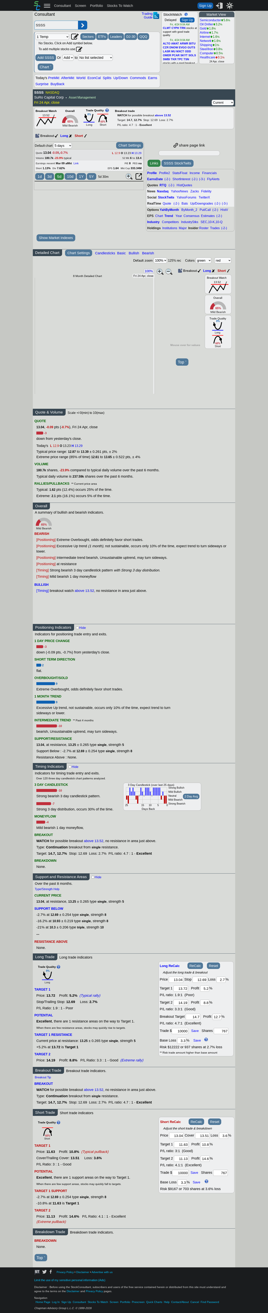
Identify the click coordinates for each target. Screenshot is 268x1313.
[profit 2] (204, 1003)
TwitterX (204, 197)
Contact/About (180, 1302)
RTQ (163, 185)
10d (70, 176)
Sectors (88, 36)
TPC (180, 59)
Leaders (116, 36)
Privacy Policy (65, 1272)
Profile (152, 173)
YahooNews (179, 191)
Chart (45, 67)
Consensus (191, 216)
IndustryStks (189, 222)
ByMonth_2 (189, 210)
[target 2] (180, 1003)
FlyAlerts (213, 179)
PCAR (176, 55)
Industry (153, 222)
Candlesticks (105, 253)
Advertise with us (102, 1272)
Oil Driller (206, 24)
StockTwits (166, 197)
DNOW (173, 48)
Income (195, 173)
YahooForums (186, 197)
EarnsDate (155, 179)
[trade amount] (180, 1031)
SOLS (192, 55)
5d (59, 176)
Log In (56, 1302)
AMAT (175, 44)
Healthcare (207, 57)
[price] (176, 980)
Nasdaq (163, 191)
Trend (168, 216)
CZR (166, 48)
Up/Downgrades (201, 203)
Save (195, 1031)
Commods (138, 78)
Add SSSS (45, 57)
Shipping (206, 45)
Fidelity (206, 191)
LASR (166, 52)
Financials (209, 173)
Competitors (170, 222)
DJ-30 (130, 36)
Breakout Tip (43, 1077)
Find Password (210, 1302)
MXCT (180, 52)
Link (76, 163)
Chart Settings (129, 145)
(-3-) (202, 179)
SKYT (184, 55)
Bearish (148, 253)
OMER (167, 55)
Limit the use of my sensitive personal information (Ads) (69, 1280)
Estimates (208, 216)
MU (173, 52)
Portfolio (96, 5)
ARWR (184, 44)
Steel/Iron (206, 49)
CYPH (175, 28)
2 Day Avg (191, 796)
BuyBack (57, 84)
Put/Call (205, 210)
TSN (186, 59)
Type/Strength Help (47, 889)
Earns (152, 78)
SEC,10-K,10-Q (211, 222)
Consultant (62, 5)
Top (182, 362)
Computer (207, 53)
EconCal (94, 78)
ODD (188, 52)
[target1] (180, 988)
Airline (204, 32)
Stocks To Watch (120, 5)
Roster (203, 228)
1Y (81, 176)
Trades (215, 228)
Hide (82, 628)
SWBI (166, 59)
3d (49, 176)
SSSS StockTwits (177, 163)
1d (40, 176)
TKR (173, 59)
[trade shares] (221, 1031)
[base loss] (181, 1041)
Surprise (42, 84)
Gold (203, 28)
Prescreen (138, 1302)
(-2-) (167, 179)
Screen (80, 5)
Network (205, 41)
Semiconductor (210, 20)
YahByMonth (169, 210)
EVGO (183, 48)
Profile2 (164, 173)
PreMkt (53, 78)
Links (154, 163)
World (80, 78)
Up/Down (120, 78)
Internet (205, 37)
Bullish (134, 253)
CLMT (167, 28)
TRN (182, 28)
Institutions (169, 228)
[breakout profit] (216, 1017)
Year (178, 216)
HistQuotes (184, 185)
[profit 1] (204, 988)
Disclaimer (82, 1272)
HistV (224, 210)
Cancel (194, 1302)
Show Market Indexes (56, 237)
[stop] (200, 980)
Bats (185, 203)
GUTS (191, 48)
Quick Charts (154, 1302)
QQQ (143, 36)
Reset (213, 965)
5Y (91, 176)
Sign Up (205, 5)
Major (183, 228)
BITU (192, 44)
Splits (107, 78)
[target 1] (181, 1144)
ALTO (166, 44)
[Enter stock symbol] (56, 25)
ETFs (102, 36)
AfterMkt (67, 78)
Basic (121, 253)
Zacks (194, 191)
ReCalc (195, 965)
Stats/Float (179, 173)
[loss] (221, 980)
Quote (167, 203)
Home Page (43, 1302)
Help (167, 1302)
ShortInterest (181, 179)
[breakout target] (193, 1017)
